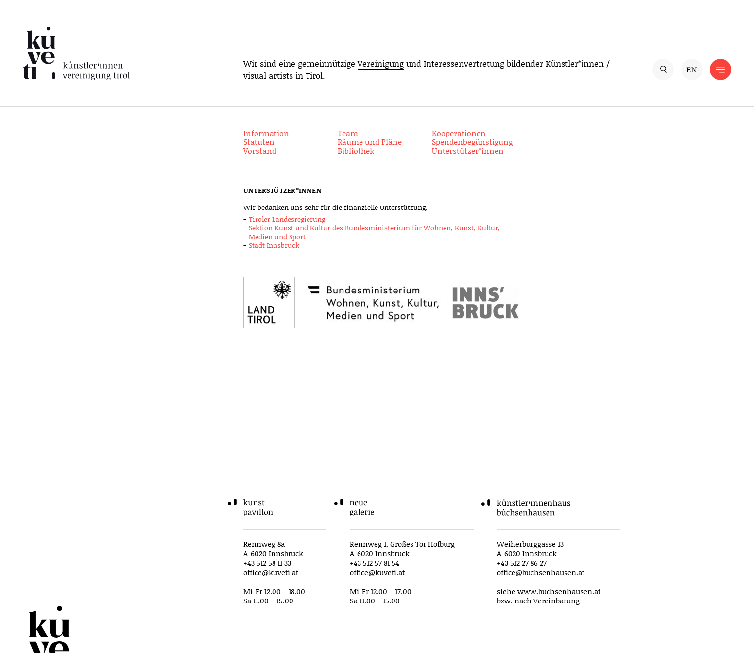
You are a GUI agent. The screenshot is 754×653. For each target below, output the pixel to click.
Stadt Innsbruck (274, 245)
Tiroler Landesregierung (287, 219)
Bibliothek (356, 150)
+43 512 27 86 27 (522, 562)
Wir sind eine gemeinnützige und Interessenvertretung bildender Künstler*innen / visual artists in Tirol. (426, 69)
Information (266, 132)
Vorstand (259, 150)
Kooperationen (459, 132)
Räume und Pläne (370, 141)
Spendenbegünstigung (472, 141)
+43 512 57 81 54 (374, 562)
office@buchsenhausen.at (540, 572)
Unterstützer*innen (468, 150)
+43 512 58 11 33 (267, 562)
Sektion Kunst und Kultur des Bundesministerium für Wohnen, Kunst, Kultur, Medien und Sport (374, 232)
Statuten (258, 141)
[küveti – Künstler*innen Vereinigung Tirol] (78, 54)
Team (348, 132)
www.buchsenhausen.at (558, 591)
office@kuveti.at (270, 572)
